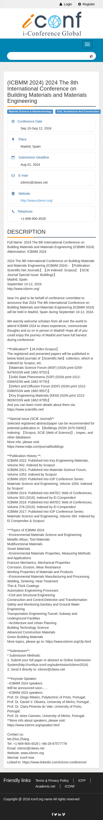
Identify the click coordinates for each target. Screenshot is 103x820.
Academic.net (45, 786)
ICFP (82, 780)
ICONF (70, 786)
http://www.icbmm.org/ (37, 200)
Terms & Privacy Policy (52, 780)
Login (65, 4)
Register (86, 4)
